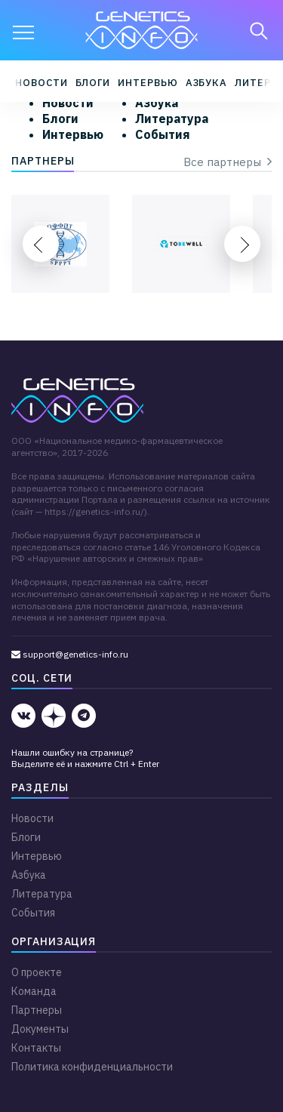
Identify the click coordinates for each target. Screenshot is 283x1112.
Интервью (147, 82)
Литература (171, 118)
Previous (41, 244)
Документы (40, 1029)
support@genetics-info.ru (69, 654)
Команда (34, 991)
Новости (41, 82)
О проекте (36, 972)
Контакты (36, 1048)
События (162, 134)
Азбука (207, 82)
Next (242, 244)
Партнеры (36, 1010)
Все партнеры (227, 162)
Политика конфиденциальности (92, 1066)
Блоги (93, 82)
